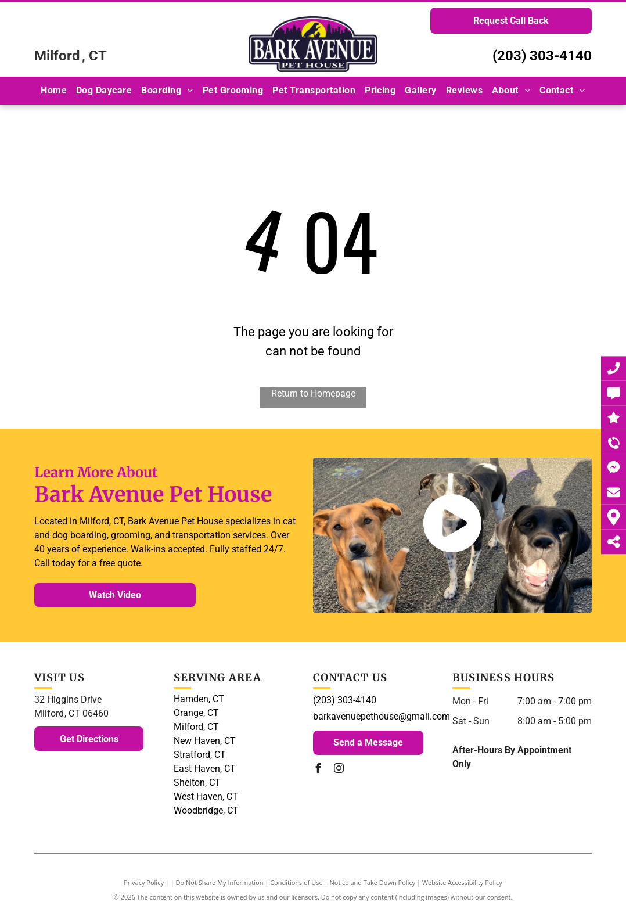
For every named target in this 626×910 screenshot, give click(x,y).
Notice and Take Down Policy (373, 882)
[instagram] (338, 770)
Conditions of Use (296, 882)
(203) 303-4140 (542, 56)
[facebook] (317, 770)
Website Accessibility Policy (462, 882)
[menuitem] (53, 90)
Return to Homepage (313, 393)
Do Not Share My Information (220, 882)
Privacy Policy (144, 882)
